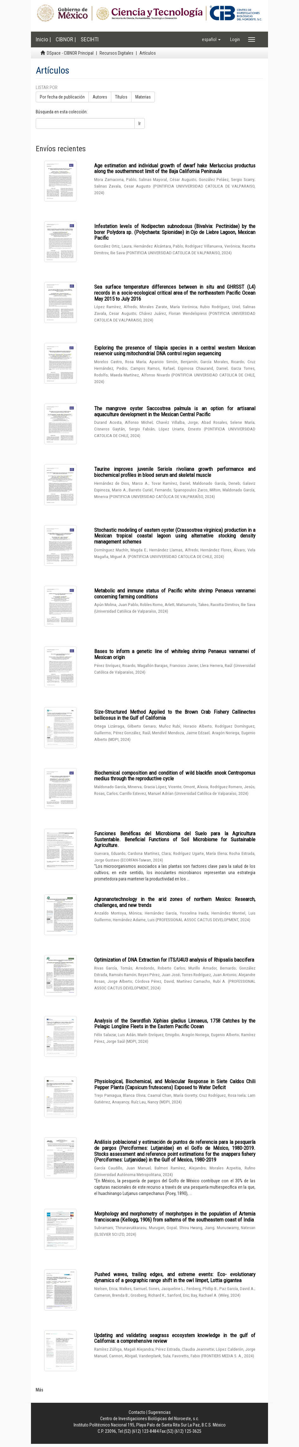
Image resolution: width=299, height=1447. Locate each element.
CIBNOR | (66, 39)
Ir (139, 123)
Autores (100, 96)
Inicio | (43, 39)
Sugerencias (159, 1412)
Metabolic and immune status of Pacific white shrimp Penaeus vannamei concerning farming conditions (174, 593)
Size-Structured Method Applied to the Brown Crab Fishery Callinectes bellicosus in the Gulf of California (174, 715)
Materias (143, 96)
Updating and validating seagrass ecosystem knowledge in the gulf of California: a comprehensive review (174, 1338)
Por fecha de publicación (62, 96)
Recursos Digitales (116, 53)
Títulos (121, 96)
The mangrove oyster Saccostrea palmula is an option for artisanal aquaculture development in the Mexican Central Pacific (174, 411)
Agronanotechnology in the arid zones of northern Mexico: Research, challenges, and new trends (174, 902)
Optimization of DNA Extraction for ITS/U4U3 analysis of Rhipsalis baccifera (174, 960)
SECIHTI (90, 39)
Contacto (137, 1412)
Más (39, 1389)
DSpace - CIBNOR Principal (70, 53)
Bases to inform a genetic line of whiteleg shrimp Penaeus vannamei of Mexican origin (174, 654)
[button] (211, 39)
